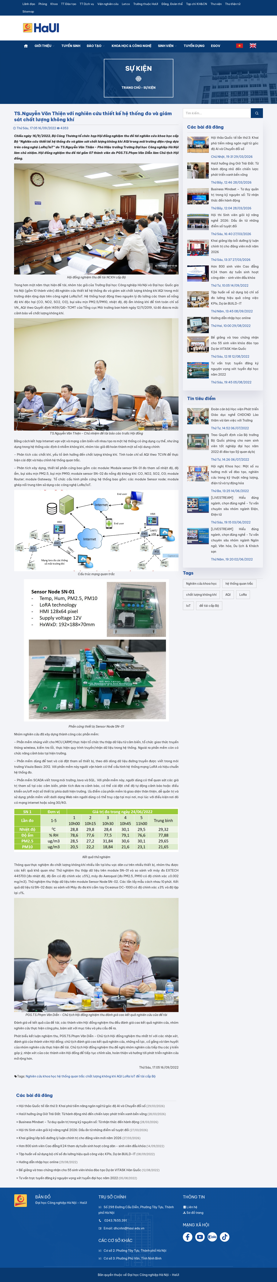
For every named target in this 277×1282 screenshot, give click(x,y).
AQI (119, 1076)
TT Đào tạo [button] (68, 4)
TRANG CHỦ (131, 88)
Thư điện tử (232, 4)
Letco (126, 4)
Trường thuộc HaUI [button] (145, 4)
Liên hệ (190, 1207)
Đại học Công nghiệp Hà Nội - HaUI (153, 1275)
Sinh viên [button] (167, 46)
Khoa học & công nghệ (131, 46)
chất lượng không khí (100, 1076)
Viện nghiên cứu (107, 4)
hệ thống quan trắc (71, 1076)
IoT (133, 1076)
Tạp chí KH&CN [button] (196, 4)
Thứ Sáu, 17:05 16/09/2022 (36, 128)
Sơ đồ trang (193, 1213)
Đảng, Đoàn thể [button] (172, 4)
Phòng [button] (43, 4)
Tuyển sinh (70, 46)
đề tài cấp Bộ (146, 1076)
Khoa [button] (54, 4)
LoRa (126, 1076)
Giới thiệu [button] (45, 46)
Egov (215, 46)
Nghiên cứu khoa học (41, 1076)
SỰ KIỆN (149, 88)
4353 (64, 128)
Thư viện (216, 4)
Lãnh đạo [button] (29, 4)
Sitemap (28, 11)
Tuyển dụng (194, 46)
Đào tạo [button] (96, 46)
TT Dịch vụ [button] (87, 4)
